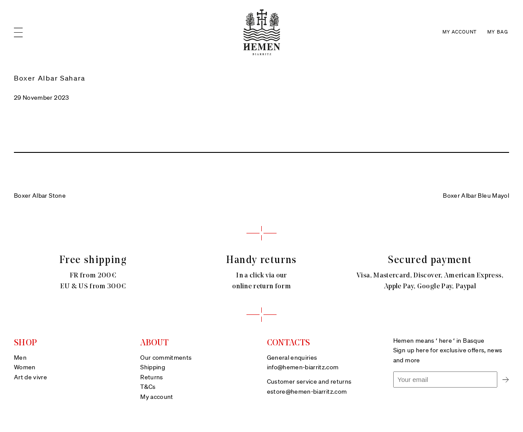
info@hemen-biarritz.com (303, 367)
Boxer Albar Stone (40, 196)
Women (25, 367)
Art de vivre (30, 378)
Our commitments (166, 358)
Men (20, 358)
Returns (151, 378)
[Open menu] (18, 32)
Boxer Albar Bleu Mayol (476, 196)
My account (156, 397)
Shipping (152, 367)
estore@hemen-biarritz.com (307, 392)
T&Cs (147, 387)
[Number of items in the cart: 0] (498, 32)
